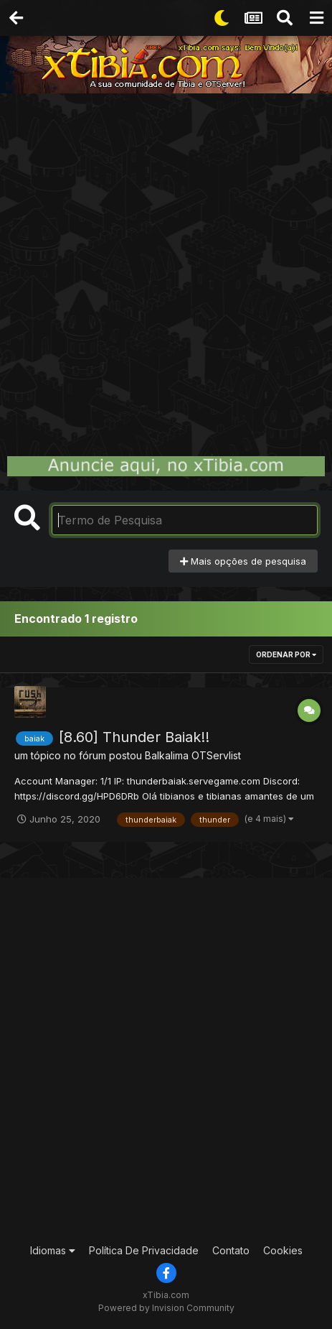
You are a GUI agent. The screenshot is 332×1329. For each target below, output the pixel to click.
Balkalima (167, 755)
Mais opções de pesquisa (243, 561)
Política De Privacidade (144, 1250)
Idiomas (52, 1250)
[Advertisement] (166, 267)
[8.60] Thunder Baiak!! (134, 737)
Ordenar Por (286, 654)
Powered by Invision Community (166, 1307)
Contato (231, 1250)
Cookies (283, 1250)
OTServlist (216, 755)
